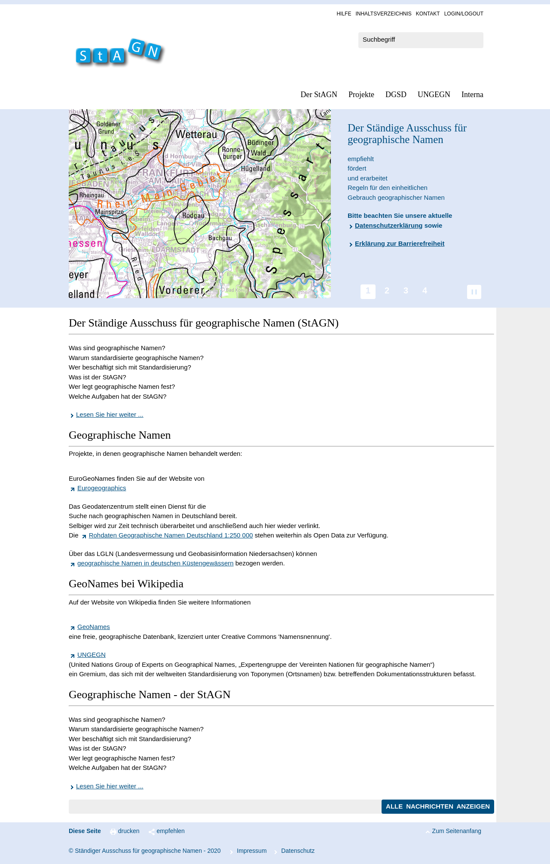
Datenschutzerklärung (389, 225)
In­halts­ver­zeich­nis (383, 14)
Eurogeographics (101, 488)
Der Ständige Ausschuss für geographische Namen (407, 134)
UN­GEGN (434, 94)
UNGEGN (91, 654)
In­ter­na (472, 94)
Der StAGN (319, 94)
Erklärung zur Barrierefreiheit (399, 243)
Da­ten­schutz (298, 850)
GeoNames (93, 626)
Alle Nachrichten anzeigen (438, 806)
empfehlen (171, 830)
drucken (129, 830)
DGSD (395, 94)
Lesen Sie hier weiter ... (110, 414)
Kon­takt (428, 14)
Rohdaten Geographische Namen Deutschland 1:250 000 (171, 535)
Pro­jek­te (361, 94)
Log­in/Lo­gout (463, 14)
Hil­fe (343, 14)
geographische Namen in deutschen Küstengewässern (155, 563)
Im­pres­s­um (251, 850)
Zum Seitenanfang (456, 830)
